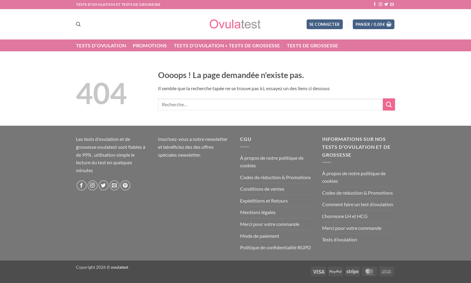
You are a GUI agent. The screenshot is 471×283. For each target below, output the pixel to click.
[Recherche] (78, 24)
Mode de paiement (259, 236)
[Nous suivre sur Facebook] (374, 4)
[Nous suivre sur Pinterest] (125, 185)
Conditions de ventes (262, 189)
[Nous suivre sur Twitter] (386, 4)
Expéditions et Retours (264, 200)
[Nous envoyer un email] (392, 4)
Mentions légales (258, 212)
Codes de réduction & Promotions (275, 177)
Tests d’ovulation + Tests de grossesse (227, 45)
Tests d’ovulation (101, 45)
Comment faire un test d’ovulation (357, 204)
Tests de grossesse (312, 45)
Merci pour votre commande (269, 224)
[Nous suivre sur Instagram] (380, 4)
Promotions (150, 45)
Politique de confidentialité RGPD (275, 247)
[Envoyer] (389, 104)
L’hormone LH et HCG (345, 216)
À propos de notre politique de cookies (272, 162)
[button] (325, 24)
